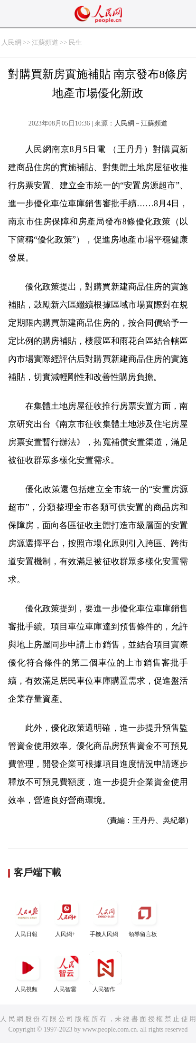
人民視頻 (27, 972)
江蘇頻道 (45, 42)
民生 (75, 42)
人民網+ (66, 916)
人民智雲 (66, 972)
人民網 (11, 42)
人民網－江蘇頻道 (141, 123)
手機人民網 (105, 916)
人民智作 (105, 972)
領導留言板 (144, 916)
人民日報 (27, 916)
